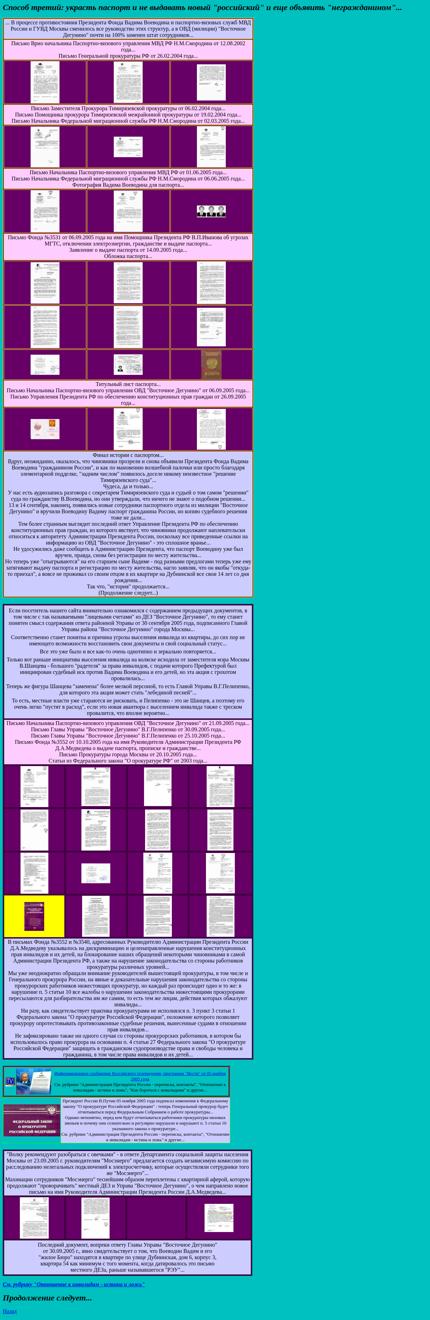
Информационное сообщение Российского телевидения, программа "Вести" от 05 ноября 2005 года (140, 1076)
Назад (10, 1311)
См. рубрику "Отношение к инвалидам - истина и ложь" (74, 1284)
